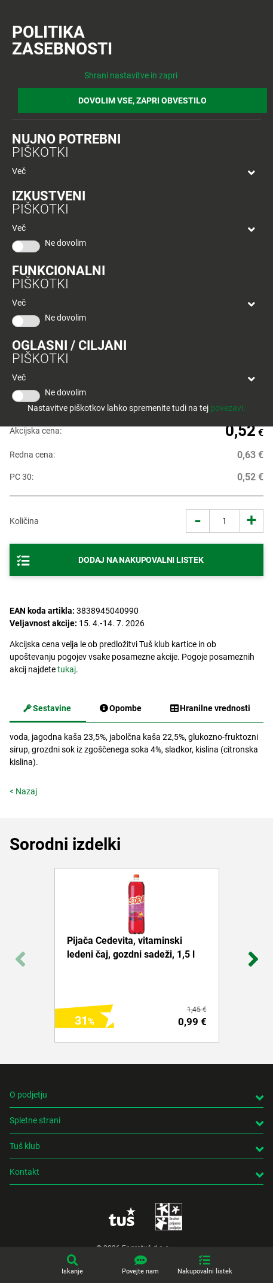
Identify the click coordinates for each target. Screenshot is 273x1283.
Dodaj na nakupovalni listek (141, 560)
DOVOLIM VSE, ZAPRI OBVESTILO (142, 100)
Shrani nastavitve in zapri (130, 75)
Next (253, 952)
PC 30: (21, 476)
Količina (24, 521)
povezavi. (228, 408)
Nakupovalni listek (204, 1271)
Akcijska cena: (36, 430)
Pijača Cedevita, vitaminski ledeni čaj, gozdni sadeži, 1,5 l (131, 947)
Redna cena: (32, 454)
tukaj (66, 669)
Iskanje (72, 1271)
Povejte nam (140, 1271)
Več (19, 171)
